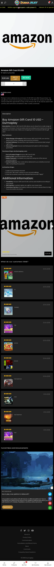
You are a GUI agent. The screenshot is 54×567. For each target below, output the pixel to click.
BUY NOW (26, 78)
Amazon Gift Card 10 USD (27, 154)
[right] (52, 226)
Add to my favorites (8, 73)
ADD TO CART (15, 78)
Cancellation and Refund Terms (27, 543)
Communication (27, 540)
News (27, 546)
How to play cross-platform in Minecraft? (15, 494)
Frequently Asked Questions (27, 552)
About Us (27, 534)
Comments (27, 549)
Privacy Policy (27, 537)
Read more (7, 507)
